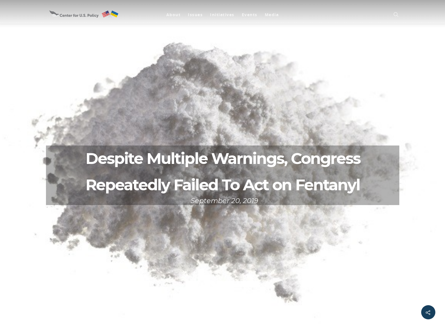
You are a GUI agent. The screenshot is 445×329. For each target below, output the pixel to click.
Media (272, 14)
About (173, 14)
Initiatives (222, 14)
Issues (195, 14)
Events (249, 14)
